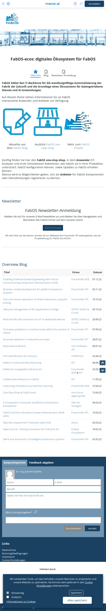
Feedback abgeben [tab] (41, 462)
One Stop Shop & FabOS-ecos (19, 392)
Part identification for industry (20, 356)
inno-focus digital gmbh (78, 394)
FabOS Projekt (82, 146)
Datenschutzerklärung (17, 533)
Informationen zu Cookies (21, 601)
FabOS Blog (20, 148)
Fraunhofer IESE (80, 279)
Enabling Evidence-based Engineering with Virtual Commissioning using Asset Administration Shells (30, 281)
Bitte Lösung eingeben (18, 512)
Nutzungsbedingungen (15, 553)
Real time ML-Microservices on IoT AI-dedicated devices (34, 319)
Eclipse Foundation (78, 430)
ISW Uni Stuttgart (76, 404)
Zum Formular (53, 228)
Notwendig (17, 593)
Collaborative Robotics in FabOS (21, 379)
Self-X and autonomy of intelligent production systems (33, 439)
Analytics (16, 597)
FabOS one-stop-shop (51, 146)
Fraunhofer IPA (80, 289)
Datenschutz (9, 550)
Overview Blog (14, 264)
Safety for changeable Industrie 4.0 (22, 369)
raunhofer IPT (80, 329)
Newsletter (11, 201)
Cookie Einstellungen (13, 560)
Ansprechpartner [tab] (15, 462)
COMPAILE (77, 356)
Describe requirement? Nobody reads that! (27, 422)
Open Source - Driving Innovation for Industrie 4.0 (31, 429)
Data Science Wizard (14, 346)
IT (74, 362)
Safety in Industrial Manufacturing (22, 362)
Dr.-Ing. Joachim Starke (23, 474)
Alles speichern (77, 600)
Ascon (74, 422)
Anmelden (94, 3)
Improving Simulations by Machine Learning (28, 386)
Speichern (76, 592)
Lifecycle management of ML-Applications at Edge (31, 309)
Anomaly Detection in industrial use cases (26, 339)
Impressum (8, 556)
